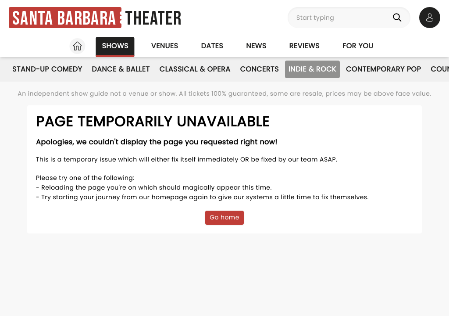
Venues (164, 46)
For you (358, 46)
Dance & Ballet (121, 69)
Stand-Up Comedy (47, 69)
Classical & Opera (195, 69)
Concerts (259, 69)
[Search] (399, 17)
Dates (212, 46)
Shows (115, 46)
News (256, 46)
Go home (224, 217)
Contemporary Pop (383, 69)
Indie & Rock (312, 69)
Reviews (304, 46)
